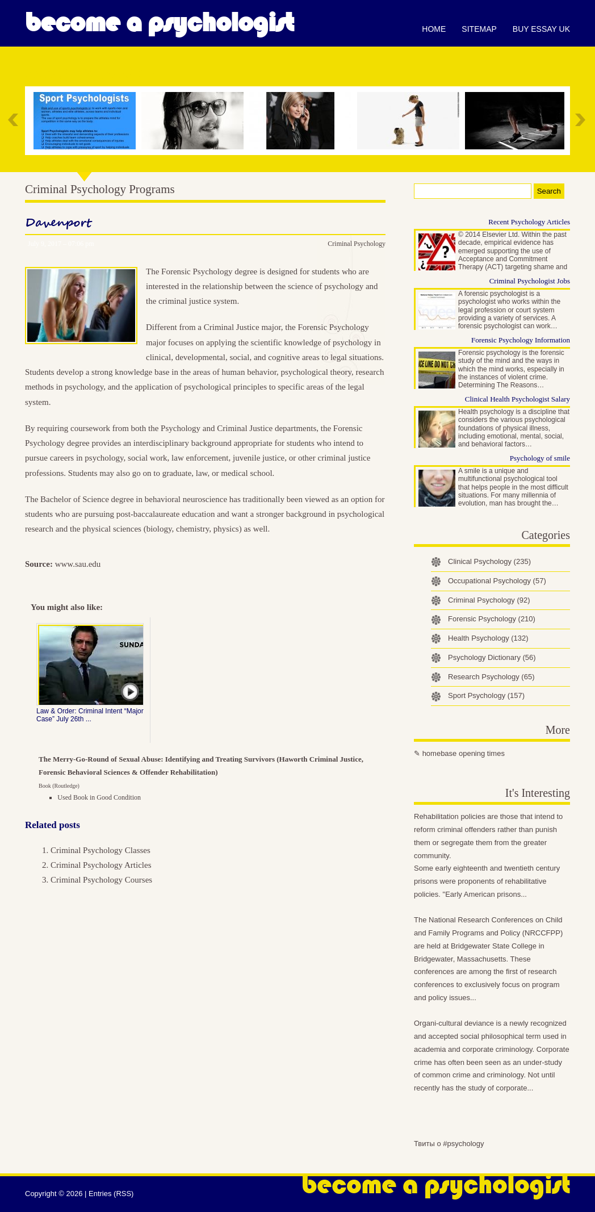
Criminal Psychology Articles (101, 865)
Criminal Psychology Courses (101, 879)
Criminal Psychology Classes (100, 850)
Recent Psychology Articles (529, 222)
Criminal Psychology (357, 244)
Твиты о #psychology (449, 1143)
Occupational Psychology (497, 580)
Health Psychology (488, 638)
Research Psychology (491, 676)
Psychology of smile (540, 458)
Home (434, 29)
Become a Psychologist (159, 23)
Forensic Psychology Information (520, 340)
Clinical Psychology (489, 561)
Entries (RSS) (111, 1193)
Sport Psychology (486, 695)
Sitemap (479, 29)
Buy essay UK (541, 29)
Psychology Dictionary (492, 657)
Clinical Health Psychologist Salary (517, 399)
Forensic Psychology (491, 619)
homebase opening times (463, 753)
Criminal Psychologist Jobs (529, 281)
